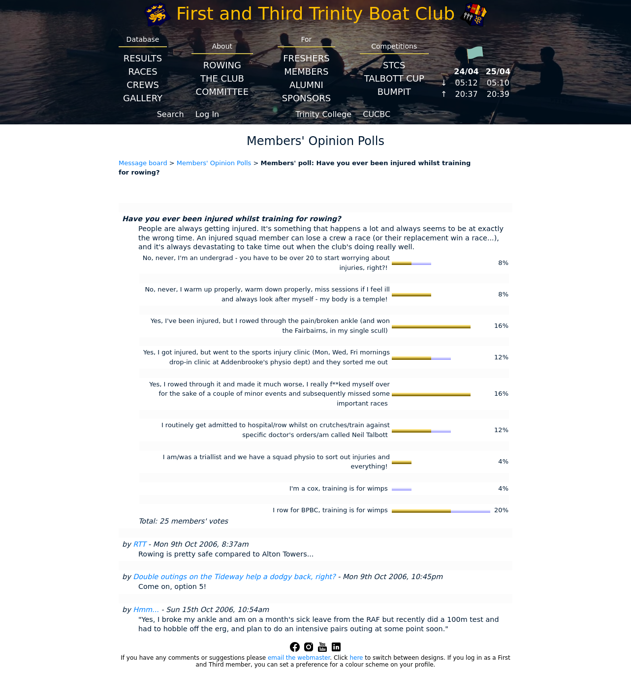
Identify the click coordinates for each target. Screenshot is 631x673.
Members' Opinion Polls (214, 163)
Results (143, 58)
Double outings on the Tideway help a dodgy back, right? (234, 577)
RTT (139, 544)
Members (306, 71)
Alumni (306, 85)
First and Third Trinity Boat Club (315, 13)
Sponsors (306, 98)
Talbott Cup (394, 78)
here (356, 657)
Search (170, 114)
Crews (142, 85)
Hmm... (146, 610)
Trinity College (324, 114)
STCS (394, 65)
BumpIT (394, 92)
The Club (222, 78)
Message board (143, 163)
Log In (207, 114)
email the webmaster (299, 657)
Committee (222, 92)
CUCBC (376, 114)
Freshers (306, 58)
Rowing (222, 65)
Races (142, 71)
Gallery (142, 98)
